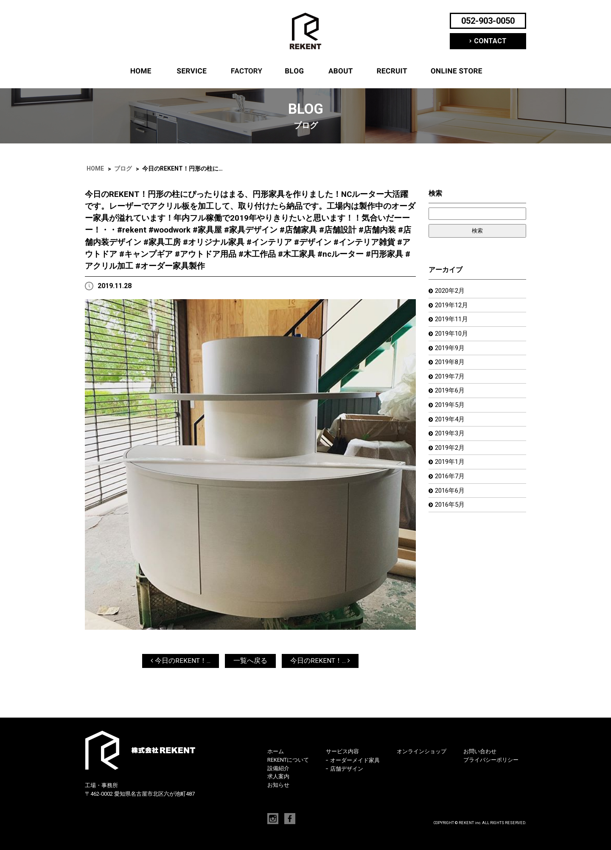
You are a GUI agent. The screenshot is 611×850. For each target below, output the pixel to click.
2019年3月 (451, 440)
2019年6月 (451, 395)
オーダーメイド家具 (355, 760)
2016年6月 (451, 499)
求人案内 (392, 71)
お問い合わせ (479, 752)
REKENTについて (340, 71)
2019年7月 (451, 380)
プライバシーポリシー (491, 760)
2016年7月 (451, 484)
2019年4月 (451, 425)
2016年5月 (451, 514)
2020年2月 (451, 291)
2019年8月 (451, 366)
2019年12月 (453, 306)
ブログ (294, 71)
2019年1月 (451, 470)
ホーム (141, 71)
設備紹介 (245, 71)
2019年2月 (451, 455)
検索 (435, 194)
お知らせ (278, 785)
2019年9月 (451, 351)
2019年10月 (453, 336)
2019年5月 (451, 410)
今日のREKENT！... (180, 661)
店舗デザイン (346, 769)
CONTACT (490, 41)
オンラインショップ (456, 71)
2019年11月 (453, 321)
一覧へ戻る (250, 661)
